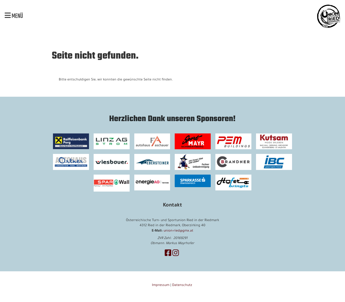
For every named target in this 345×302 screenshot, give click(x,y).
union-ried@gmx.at (178, 231)
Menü (14, 16)
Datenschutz (182, 285)
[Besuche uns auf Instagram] (175, 254)
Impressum (160, 285)
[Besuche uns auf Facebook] (168, 254)
